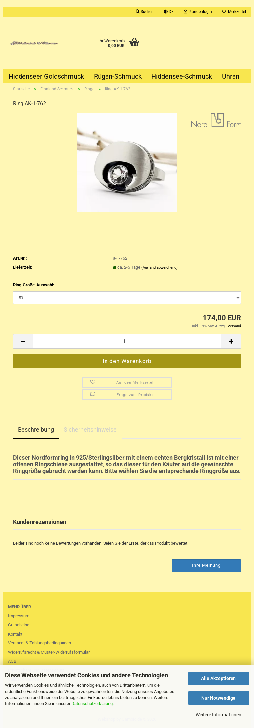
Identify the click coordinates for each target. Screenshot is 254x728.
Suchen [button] (145, 11)
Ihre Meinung (206, 565)
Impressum (18, 615)
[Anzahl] (127, 341)
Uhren (230, 76)
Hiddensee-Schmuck (181, 76)
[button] (169, 12)
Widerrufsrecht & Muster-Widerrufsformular (49, 652)
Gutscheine (18, 624)
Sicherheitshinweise (90, 429)
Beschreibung (36, 429)
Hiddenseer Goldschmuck (46, 76)
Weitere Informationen (218, 714)
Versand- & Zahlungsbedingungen (39, 642)
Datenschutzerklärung (92, 703)
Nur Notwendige (218, 698)
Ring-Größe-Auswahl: (33, 284)
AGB (12, 661)
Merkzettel (234, 11)
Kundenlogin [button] (198, 11)
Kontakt (15, 634)
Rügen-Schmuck (118, 76)
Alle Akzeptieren (218, 678)
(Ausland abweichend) (159, 267)
